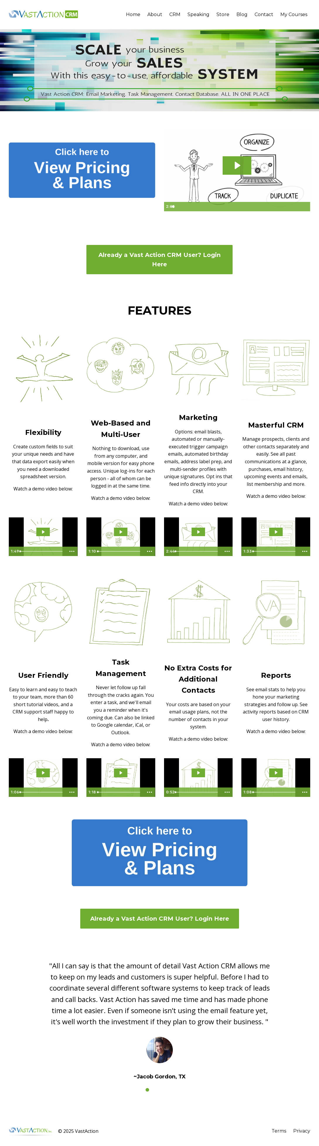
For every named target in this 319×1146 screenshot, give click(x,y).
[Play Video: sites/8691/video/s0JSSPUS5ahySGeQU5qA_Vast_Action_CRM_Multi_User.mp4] (120, 532)
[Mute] (282, 206)
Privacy (301, 1131)
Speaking (198, 14)
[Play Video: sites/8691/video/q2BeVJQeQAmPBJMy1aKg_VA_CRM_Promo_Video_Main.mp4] (237, 165)
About (154, 14)
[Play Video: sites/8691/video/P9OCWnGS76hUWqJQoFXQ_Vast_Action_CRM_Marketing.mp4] (198, 532)
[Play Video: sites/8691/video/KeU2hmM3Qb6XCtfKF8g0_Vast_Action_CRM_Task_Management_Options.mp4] (120, 772)
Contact (264, 14)
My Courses (293, 14)
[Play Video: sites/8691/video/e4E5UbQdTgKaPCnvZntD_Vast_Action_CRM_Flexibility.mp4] (43, 532)
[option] (159, 1016)
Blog (242, 14)
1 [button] (147, 1090)
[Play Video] (169, 206)
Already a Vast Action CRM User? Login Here (159, 259)
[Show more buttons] (72, 551)
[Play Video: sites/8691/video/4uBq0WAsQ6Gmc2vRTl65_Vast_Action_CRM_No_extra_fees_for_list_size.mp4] (198, 772)
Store (222, 14)
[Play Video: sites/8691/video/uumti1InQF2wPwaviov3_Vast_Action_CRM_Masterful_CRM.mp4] (276, 532)
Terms (279, 1131)
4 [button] (172, 1090)
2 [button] (155, 1090)
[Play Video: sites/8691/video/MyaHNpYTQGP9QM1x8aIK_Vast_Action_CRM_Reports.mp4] (276, 772)
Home (133, 14)
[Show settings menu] (293, 206)
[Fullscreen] (304, 206)
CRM (174, 14)
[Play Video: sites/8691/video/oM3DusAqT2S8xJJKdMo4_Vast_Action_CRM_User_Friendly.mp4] (43, 772)
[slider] (231, 206)
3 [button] (164, 1090)
